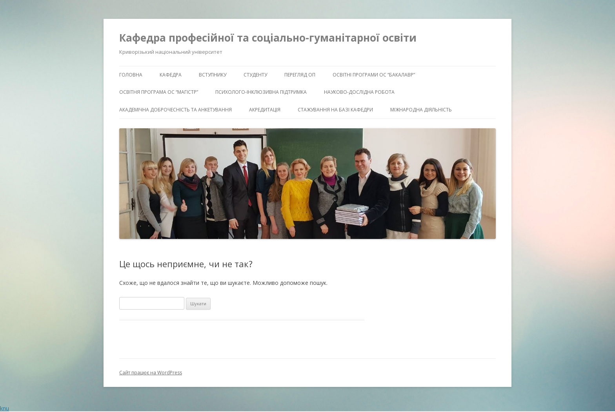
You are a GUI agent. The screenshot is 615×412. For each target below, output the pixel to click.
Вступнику (212, 74)
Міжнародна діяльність (421, 109)
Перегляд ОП (299, 74)
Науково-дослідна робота (359, 92)
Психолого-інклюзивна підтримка (261, 92)
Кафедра (171, 74)
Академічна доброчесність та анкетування (175, 109)
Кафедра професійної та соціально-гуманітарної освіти (268, 38)
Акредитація (264, 109)
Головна (130, 74)
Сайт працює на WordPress (150, 372)
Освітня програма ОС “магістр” (158, 92)
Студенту (255, 74)
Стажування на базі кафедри (335, 109)
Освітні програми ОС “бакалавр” (374, 74)
